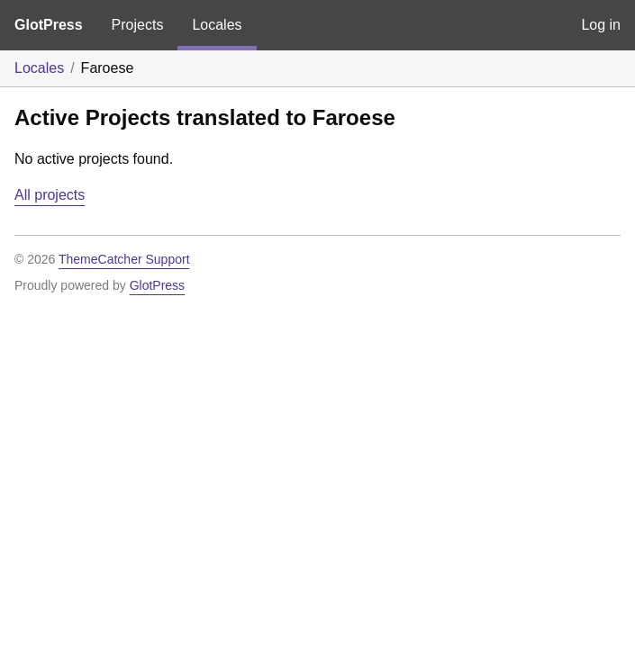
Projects (138, 24)
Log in (601, 24)
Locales (216, 24)
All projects (49, 194)
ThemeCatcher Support (124, 259)
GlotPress (48, 24)
